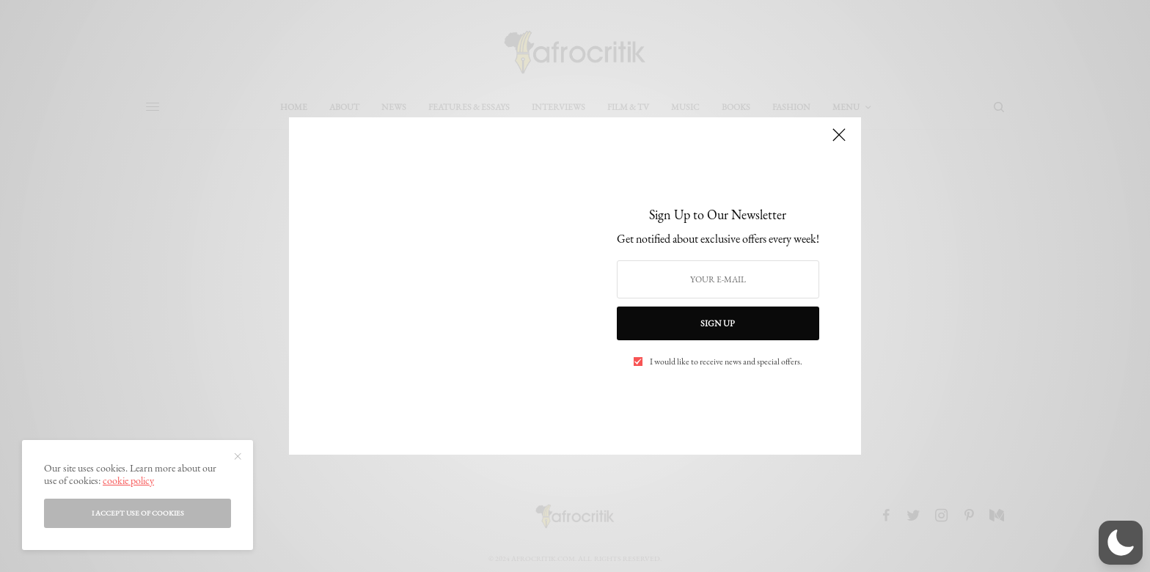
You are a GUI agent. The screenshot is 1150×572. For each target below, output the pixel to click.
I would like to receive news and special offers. (726, 361)
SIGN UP (717, 323)
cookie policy (128, 480)
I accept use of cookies (138, 513)
